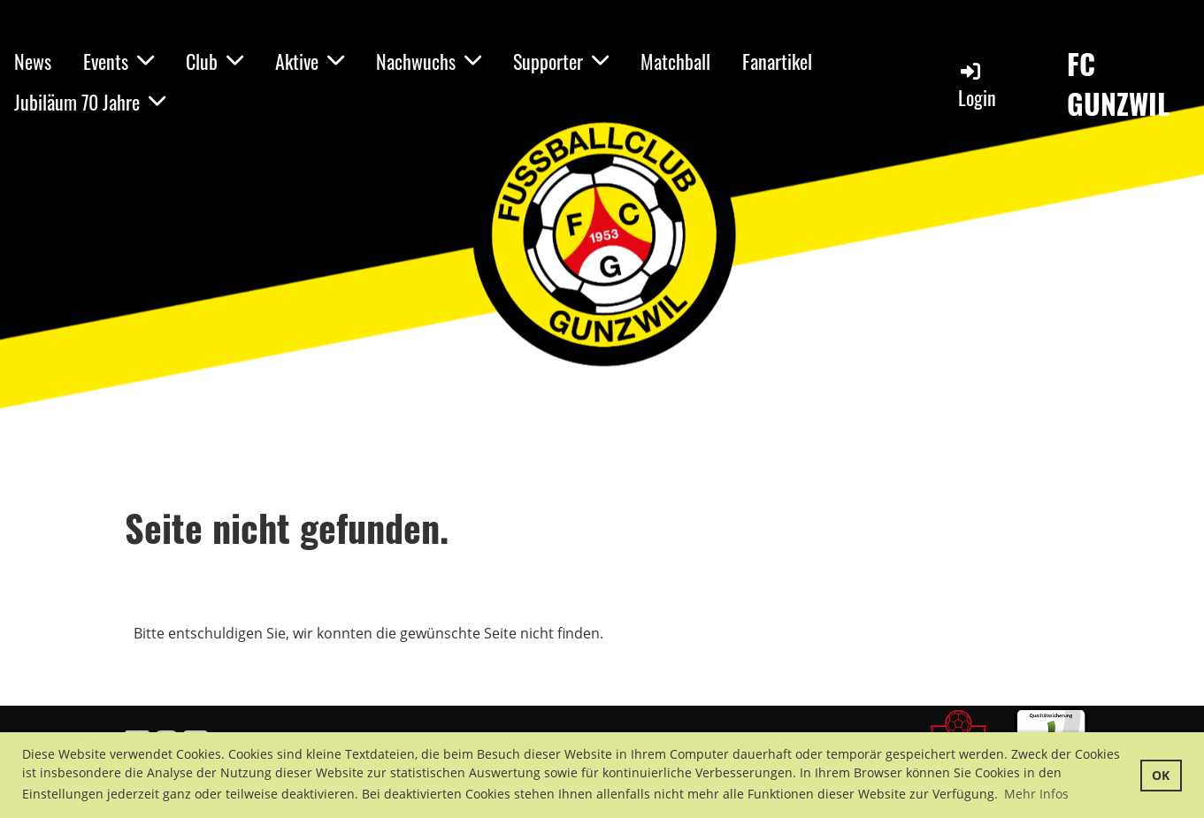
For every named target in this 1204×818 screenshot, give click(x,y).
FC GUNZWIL (1118, 84)
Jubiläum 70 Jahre (89, 102)
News (32, 61)
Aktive (309, 61)
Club (214, 61)
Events (118, 61)
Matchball (675, 61)
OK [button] (1160, 775)
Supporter (561, 61)
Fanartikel (777, 61)
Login (977, 85)
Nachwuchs (428, 61)
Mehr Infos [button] (1036, 793)
